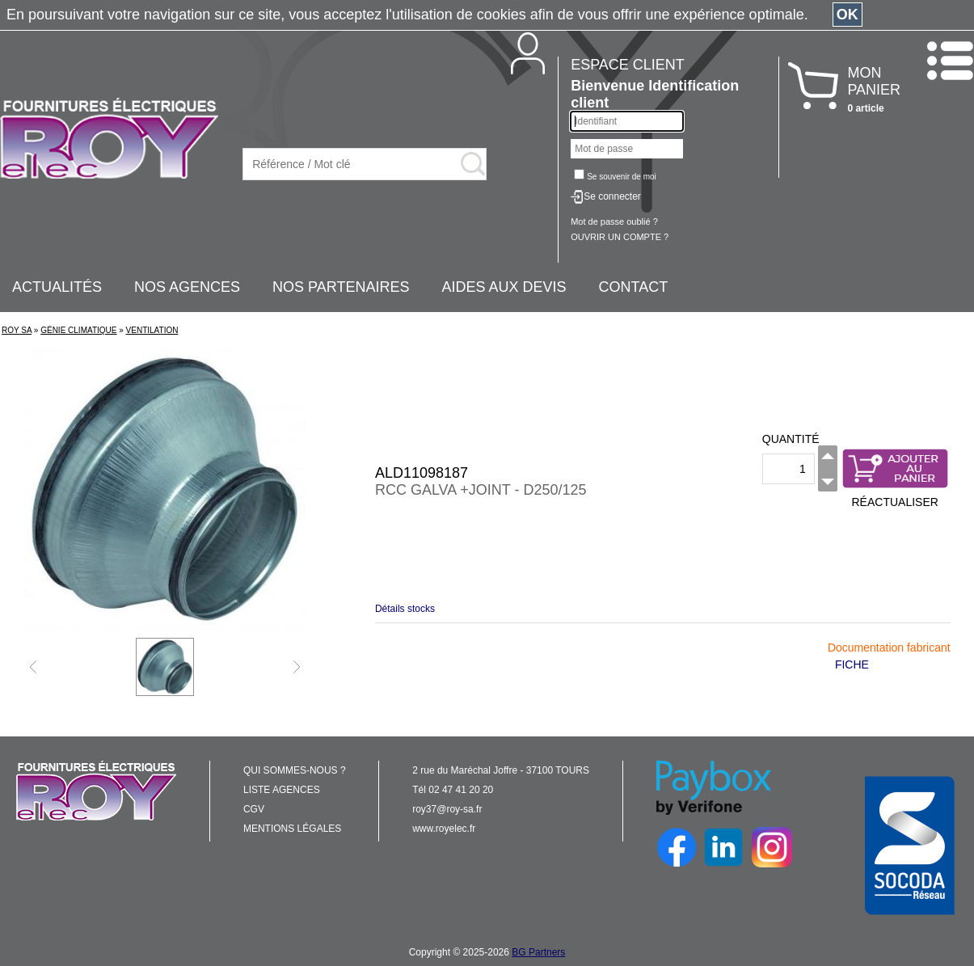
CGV (253, 809)
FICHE (852, 664)
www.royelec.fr (443, 828)
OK (847, 14)
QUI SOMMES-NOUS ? (294, 770)
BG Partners (538, 952)
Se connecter (612, 196)
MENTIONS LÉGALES (292, 828)
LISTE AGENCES (281, 789)
